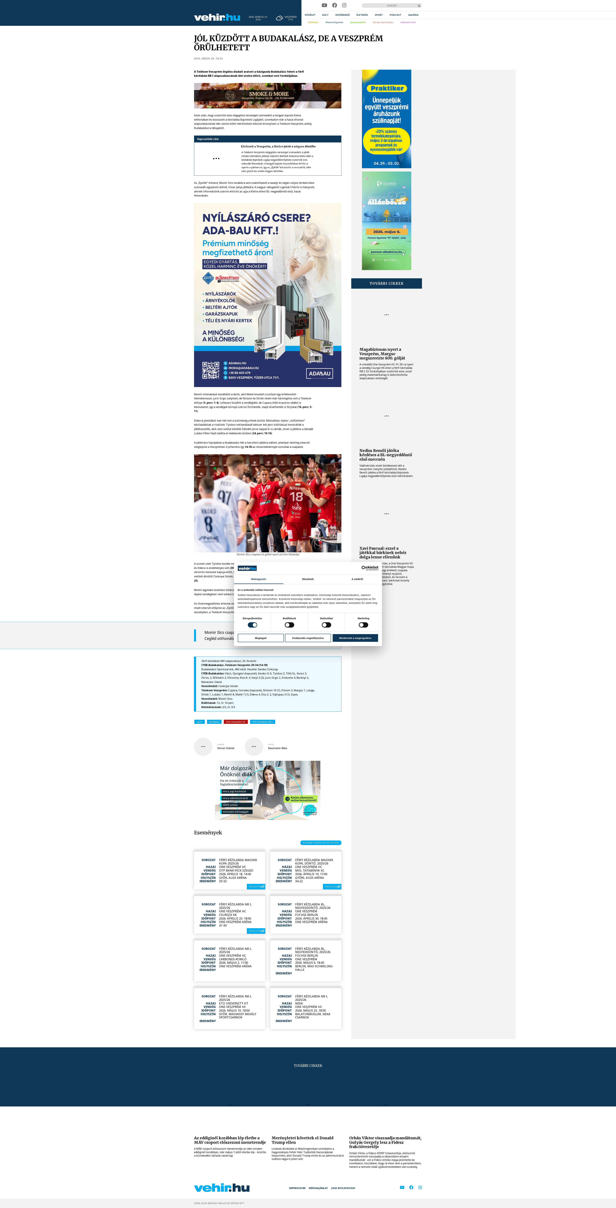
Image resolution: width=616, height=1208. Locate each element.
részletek (255, 886)
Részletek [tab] (308, 579)
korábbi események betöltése (321, 842)
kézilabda (214, 721)
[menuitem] (310, 15)
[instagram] (344, 5)
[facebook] (334, 5)
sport (199, 721)
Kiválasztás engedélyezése (308, 638)
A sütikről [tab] (357, 579)
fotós (271, 744)
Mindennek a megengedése (355, 638)
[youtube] (324, 5)
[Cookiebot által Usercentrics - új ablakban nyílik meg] (364, 568)
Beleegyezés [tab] (258, 579)
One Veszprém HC (236, 721)
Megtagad (260, 638)
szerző (220, 744)
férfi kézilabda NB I (262, 721)
